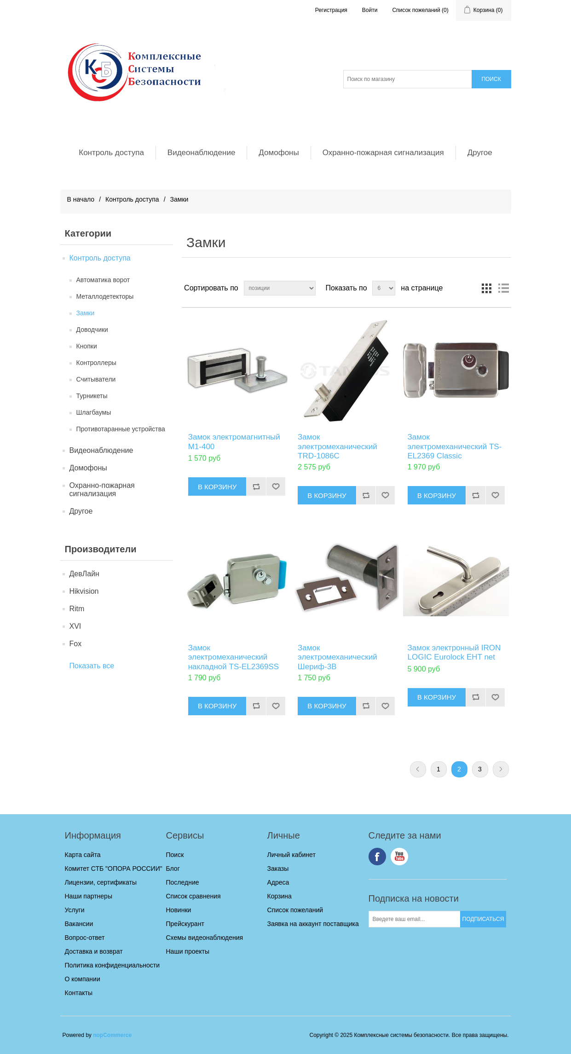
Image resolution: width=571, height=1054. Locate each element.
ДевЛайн (84, 574)
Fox (75, 644)
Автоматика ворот (103, 280)
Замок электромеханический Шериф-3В (337, 657)
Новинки (178, 910)
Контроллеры (96, 362)
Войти (370, 10)
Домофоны (279, 152)
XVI (75, 626)
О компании (82, 979)
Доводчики (92, 329)
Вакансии (79, 923)
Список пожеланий (295, 910)
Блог (173, 868)
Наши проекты (188, 951)
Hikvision (84, 591)
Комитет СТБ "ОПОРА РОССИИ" (113, 868)
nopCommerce (112, 1035)
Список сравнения (193, 896)
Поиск (175, 854)
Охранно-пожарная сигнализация (383, 152)
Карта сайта (83, 854)
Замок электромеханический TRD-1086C (337, 446)
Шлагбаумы (93, 412)
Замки (85, 313)
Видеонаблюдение (201, 152)
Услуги (75, 910)
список (503, 288)
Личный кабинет (291, 854)
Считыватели (96, 379)
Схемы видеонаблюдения (204, 937)
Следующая (501, 769)
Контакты (78, 992)
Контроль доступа (111, 152)
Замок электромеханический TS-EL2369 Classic (455, 446)
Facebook (377, 856)
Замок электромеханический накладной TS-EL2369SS (233, 657)
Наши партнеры (88, 896)
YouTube (399, 856)
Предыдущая (418, 769)
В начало (81, 199)
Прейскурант (185, 923)
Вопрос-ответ (85, 937)
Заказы (278, 868)
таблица (486, 288)
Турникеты (92, 396)
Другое (479, 152)
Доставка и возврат (94, 951)
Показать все (92, 666)
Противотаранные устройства (120, 429)
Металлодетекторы (105, 296)
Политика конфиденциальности (112, 965)
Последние (182, 882)
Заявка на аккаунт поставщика (313, 923)
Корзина (279, 896)
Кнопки (86, 346)
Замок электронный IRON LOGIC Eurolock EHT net (454, 652)
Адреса (278, 882)
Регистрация (331, 10)
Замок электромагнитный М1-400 (234, 442)
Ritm (77, 609)
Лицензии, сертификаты (101, 882)
